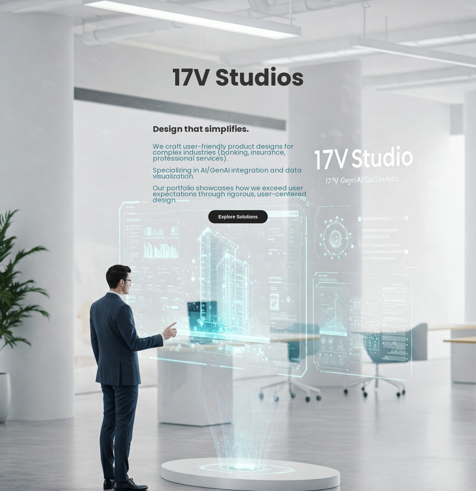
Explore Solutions (238, 216)
